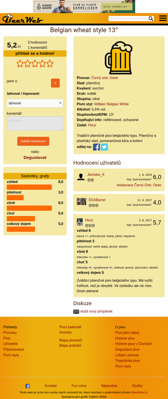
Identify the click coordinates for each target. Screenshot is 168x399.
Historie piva (125, 338)
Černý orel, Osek (105, 78)
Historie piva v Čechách (133, 344)
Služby (137, 386)
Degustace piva (127, 349)
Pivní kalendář (70, 327)
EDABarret (97, 200)
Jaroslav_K (96, 174)
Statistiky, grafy (35, 173)
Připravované (13, 349)
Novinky (65, 332)
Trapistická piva (127, 360)
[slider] (35, 63)
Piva (6, 338)
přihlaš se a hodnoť (35, 53)
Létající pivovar (127, 355)
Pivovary (10, 332)
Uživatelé (10, 344)
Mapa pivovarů (70, 340)
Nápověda (109, 386)
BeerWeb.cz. (140, 392)
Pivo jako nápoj (127, 332)
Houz (92, 125)
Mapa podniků (70, 345)
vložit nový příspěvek (93, 311)
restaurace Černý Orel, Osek (139, 185)
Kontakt (51, 386)
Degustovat (35, 157)
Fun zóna (79, 386)
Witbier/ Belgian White (111, 104)
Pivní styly (11, 355)
